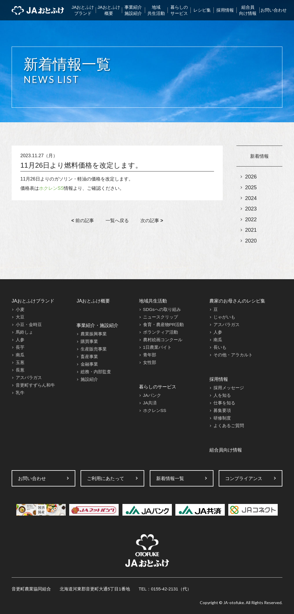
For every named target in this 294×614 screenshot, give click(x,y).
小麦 (20, 309)
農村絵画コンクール (162, 339)
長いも (220, 347)
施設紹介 (89, 379)
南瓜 (20, 354)
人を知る (222, 395)
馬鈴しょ (24, 332)
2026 (251, 177)
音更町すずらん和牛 (35, 385)
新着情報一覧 (170, 478)
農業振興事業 (94, 333)
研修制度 (222, 417)
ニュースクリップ (160, 316)
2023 (251, 209)
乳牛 (20, 392)
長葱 (20, 369)
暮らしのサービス (179, 10)
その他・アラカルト (233, 354)
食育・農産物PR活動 (163, 324)
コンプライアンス (243, 478)
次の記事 (151, 220)
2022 (251, 219)
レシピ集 (202, 10)
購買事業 (89, 341)
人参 (20, 339)
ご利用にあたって (105, 478)
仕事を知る (224, 402)
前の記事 (82, 220)
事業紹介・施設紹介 (97, 325)
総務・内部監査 (96, 371)
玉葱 (20, 362)
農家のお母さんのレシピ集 (237, 300)
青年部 (149, 354)
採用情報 (225, 10)
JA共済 (150, 402)
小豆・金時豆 (29, 324)
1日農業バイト (157, 347)
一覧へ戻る (117, 220)
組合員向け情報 (247, 10)
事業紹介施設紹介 (133, 10)
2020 (251, 241)
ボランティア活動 (160, 332)
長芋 (20, 347)
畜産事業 (89, 356)
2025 (251, 187)
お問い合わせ (274, 10)
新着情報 (259, 156)
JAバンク (152, 395)
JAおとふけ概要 (108, 10)
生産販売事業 (94, 348)
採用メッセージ (228, 387)
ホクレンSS (51, 188)
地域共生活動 (156, 10)
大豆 (20, 316)
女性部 (149, 362)
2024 (251, 198)
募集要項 (222, 410)
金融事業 (89, 364)
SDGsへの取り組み (162, 309)
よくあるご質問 (228, 425)
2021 (251, 230)
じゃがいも (224, 316)
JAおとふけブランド (83, 10)
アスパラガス (29, 377)
